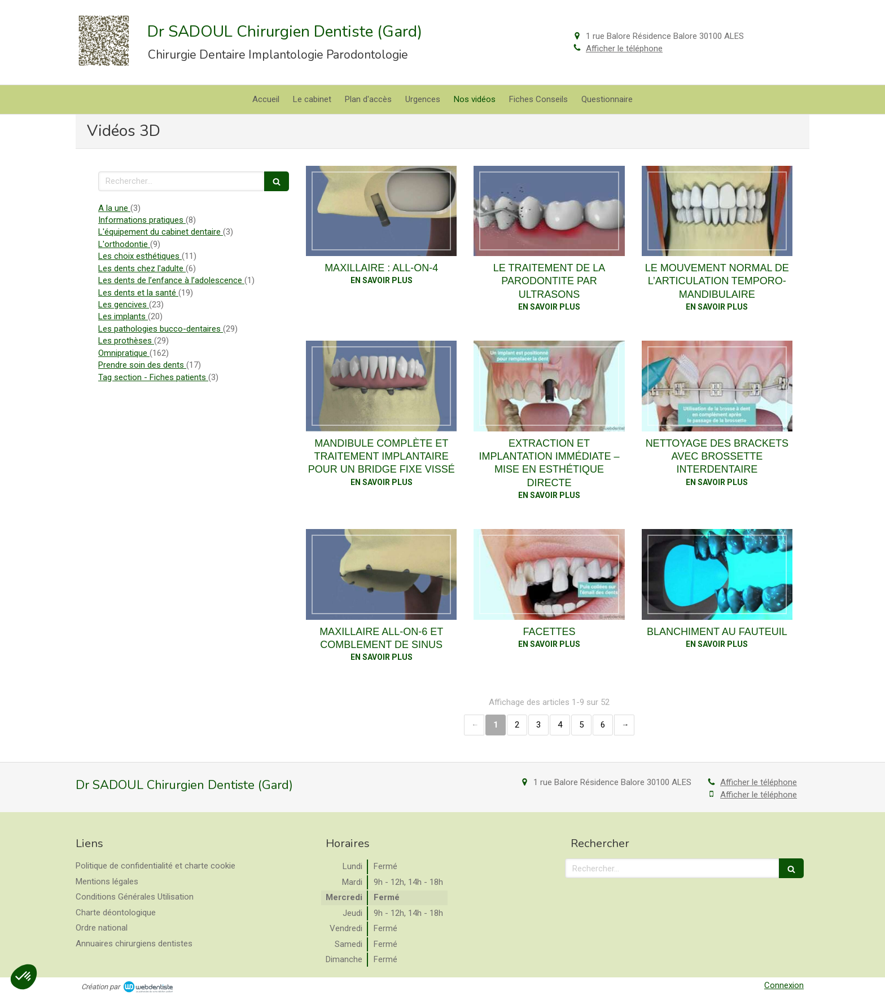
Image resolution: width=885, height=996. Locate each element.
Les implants (123, 316)
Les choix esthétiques (140, 256)
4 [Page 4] (560, 725)
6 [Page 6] (603, 725)
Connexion (784, 985)
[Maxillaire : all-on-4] (381, 211)
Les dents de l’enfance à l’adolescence (171, 280)
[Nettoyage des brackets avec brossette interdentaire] (717, 386)
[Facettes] (549, 574)
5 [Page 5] (581, 725)
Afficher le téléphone (624, 48)
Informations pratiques (142, 220)
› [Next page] (624, 725)
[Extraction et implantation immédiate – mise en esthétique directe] (549, 386)
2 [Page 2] (517, 725)
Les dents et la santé (138, 293)
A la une (114, 208)
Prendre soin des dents (142, 365)
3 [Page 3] (538, 725)
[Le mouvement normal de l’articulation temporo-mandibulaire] (717, 211)
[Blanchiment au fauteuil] (717, 574)
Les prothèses (126, 341)
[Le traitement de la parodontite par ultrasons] (549, 211)
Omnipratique (124, 353)
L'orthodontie (124, 244)
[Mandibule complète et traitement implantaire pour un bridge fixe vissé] (381, 386)
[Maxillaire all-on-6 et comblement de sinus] (381, 574)
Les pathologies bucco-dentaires (160, 329)
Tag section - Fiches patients (153, 377)
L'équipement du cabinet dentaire (160, 232)
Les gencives (123, 304)
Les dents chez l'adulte (142, 268)
